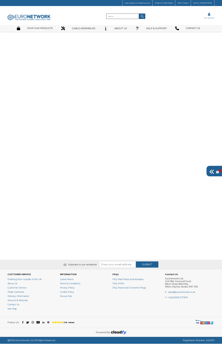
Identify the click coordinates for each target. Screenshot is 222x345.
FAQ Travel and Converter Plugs (129, 289)
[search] (122, 16)
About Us (12, 284)
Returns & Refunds (18, 301)
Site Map (12, 310)
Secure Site (66, 297)
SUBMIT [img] (147, 265)
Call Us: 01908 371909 (202, 3)
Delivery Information (18, 297)
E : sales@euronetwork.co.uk (180, 293)
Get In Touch (182, 3)
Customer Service (17, 289)
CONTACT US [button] (187, 28)
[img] (214, 171)
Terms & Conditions (70, 284)
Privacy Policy (67, 289)
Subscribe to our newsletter (80, 265)
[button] (142, 16)
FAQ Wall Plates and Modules (128, 280)
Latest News (66, 280)
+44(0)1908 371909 (176, 298)
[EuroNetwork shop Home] (29, 19)
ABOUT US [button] (115, 28)
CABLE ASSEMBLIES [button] (78, 28)
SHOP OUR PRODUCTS (35, 28)
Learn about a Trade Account (137, 3)
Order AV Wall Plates (164, 3)
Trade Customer (16, 293)
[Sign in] (209, 16)
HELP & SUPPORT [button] (151, 28)
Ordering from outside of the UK (25, 280)
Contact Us (13, 305)
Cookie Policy (67, 293)
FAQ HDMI (118, 284)
